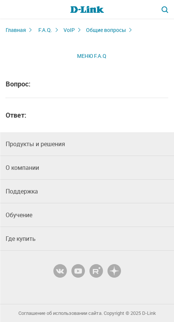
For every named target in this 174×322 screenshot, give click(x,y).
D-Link (149, 313)
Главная (16, 29)
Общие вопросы (106, 29)
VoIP (69, 29)
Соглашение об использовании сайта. (60, 313)
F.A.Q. (45, 29)
